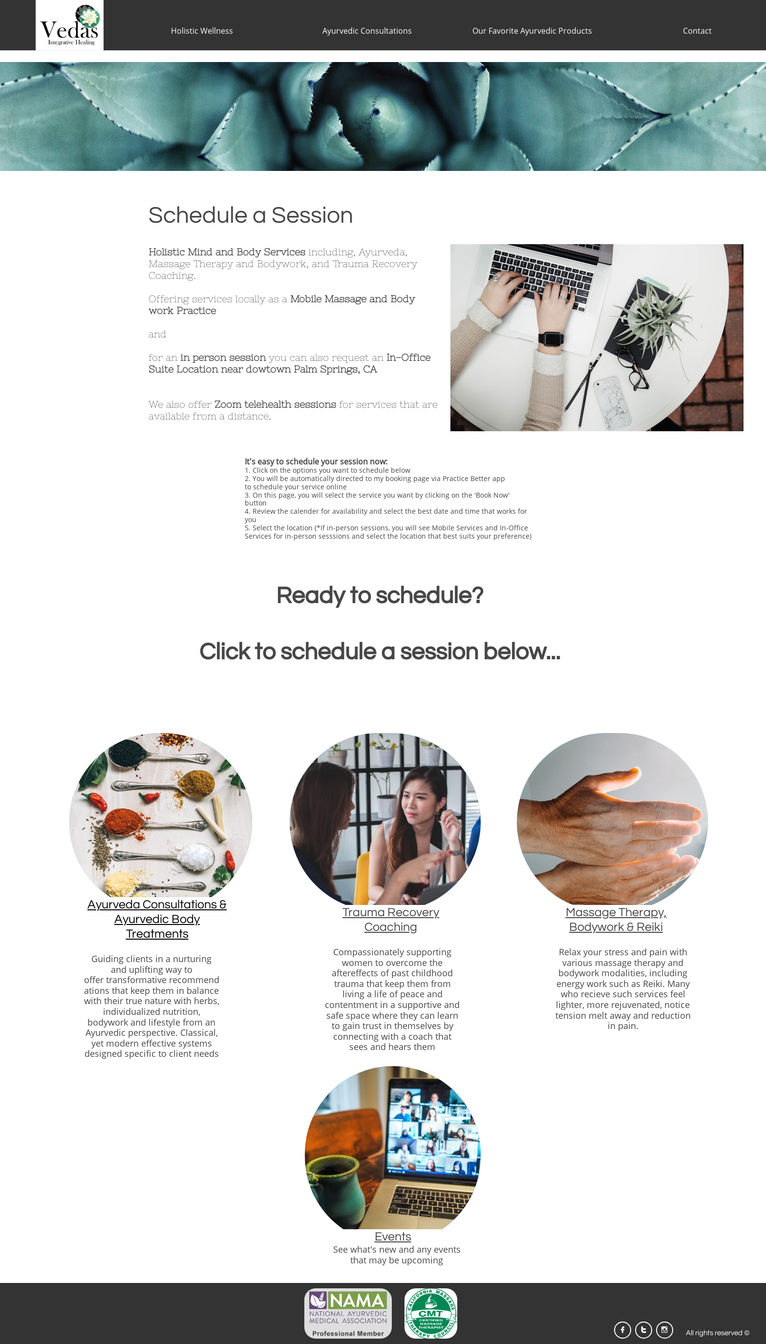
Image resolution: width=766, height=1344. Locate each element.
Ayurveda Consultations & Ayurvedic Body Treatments (157, 919)
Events (393, 1236)
